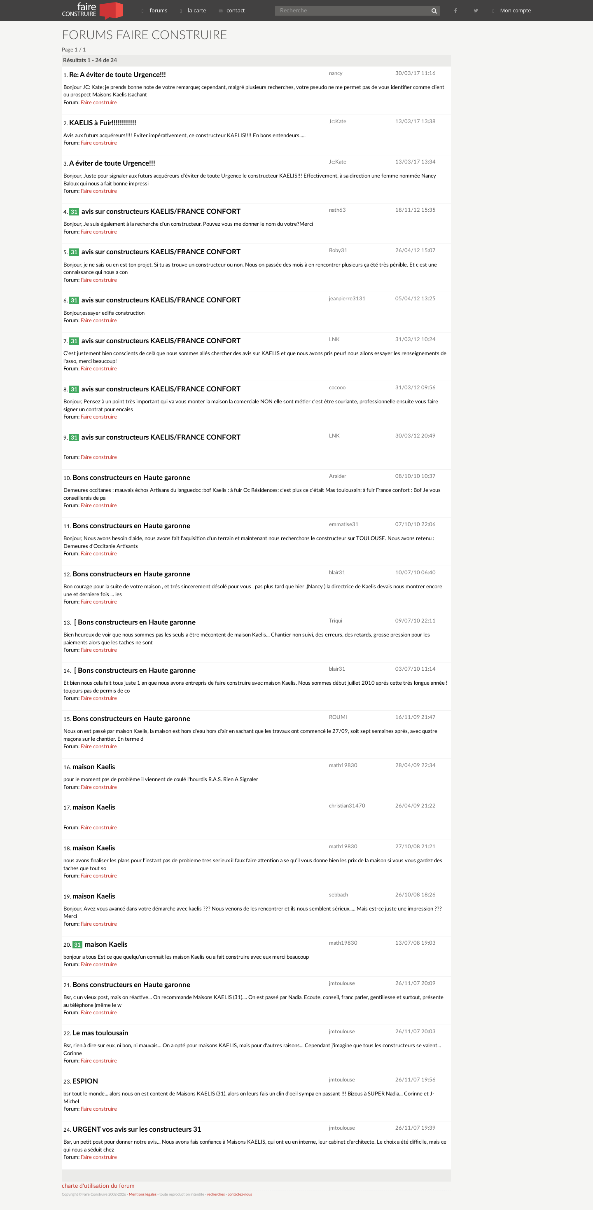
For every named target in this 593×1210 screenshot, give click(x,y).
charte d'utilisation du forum (98, 1186)
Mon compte (512, 10)
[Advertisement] (496, 152)
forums (155, 10)
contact (232, 10)
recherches (216, 1194)
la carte (193, 10)
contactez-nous (240, 1194)
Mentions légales (142, 1194)
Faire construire (99, 102)
